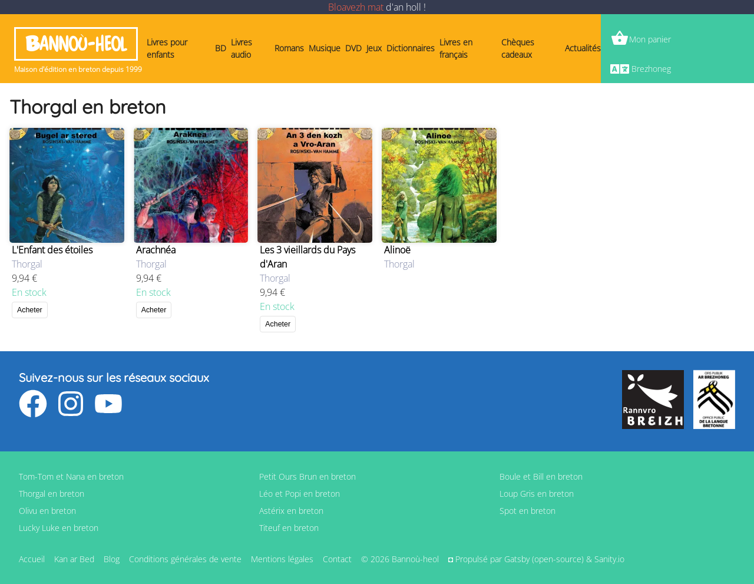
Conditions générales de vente (185, 559)
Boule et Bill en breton (541, 476)
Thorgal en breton (51, 493)
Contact (337, 559)
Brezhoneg (651, 68)
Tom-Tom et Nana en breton (71, 476)
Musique (324, 48)
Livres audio (241, 48)
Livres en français (455, 48)
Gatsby (517, 559)
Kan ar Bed (74, 559)
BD (220, 48)
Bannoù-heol (76, 44)
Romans (289, 48)
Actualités (583, 48)
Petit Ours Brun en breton (307, 476)
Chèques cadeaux (517, 48)
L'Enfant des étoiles (52, 249)
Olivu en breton (47, 510)
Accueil (32, 559)
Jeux (374, 48)
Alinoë (397, 249)
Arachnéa (156, 249)
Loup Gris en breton (537, 493)
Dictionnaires (410, 48)
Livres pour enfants (167, 48)
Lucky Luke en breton (58, 527)
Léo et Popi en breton (299, 493)
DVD (353, 48)
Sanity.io (609, 559)
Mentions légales (282, 559)
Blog (112, 559)
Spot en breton (527, 510)
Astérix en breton (291, 510)
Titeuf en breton (289, 527)
